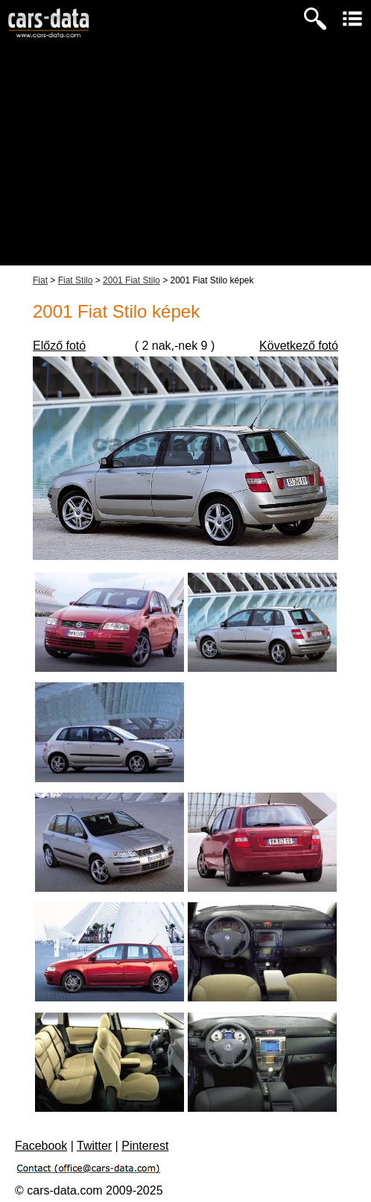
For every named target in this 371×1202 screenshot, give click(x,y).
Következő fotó (298, 345)
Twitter (94, 1145)
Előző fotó (59, 345)
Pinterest (144, 1145)
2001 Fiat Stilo (131, 280)
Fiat (40, 280)
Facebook (41, 1145)
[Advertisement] (185, 161)
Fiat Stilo (75, 280)
